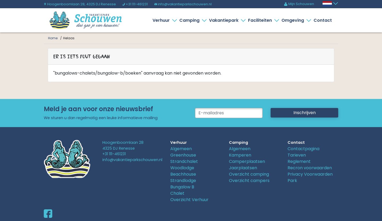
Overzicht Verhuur (189, 200)
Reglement (299, 161)
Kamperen (240, 155)
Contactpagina (303, 149)
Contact (323, 20)
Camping (190, 20)
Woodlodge (182, 168)
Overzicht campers (249, 180)
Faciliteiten (261, 20)
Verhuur (162, 20)
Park (292, 180)
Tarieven (297, 155)
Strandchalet (184, 161)
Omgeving (293, 20)
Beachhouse (183, 174)
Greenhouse (183, 155)
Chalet (177, 193)
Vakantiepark (225, 20)
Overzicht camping (249, 174)
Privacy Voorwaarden (310, 174)
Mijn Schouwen (299, 4)
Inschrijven (304, 113)
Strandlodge (183, 180)
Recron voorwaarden (310, 168)
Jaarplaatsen (243, 168)
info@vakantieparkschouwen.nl (183, 4)
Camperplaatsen (247, 161)
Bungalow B (182, 187)
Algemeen (181, 149)
